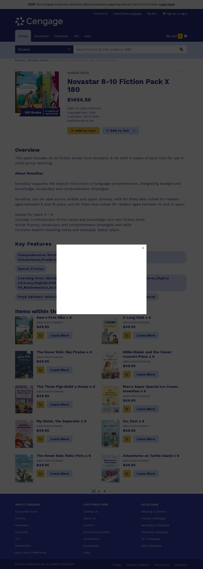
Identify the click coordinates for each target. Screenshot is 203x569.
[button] (143, 248)
